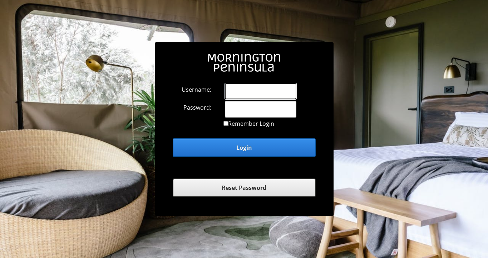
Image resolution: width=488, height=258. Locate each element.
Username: (196, 90)
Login (244, 148)
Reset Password (244, 188)
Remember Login (251, 124)
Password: (197, 107)
